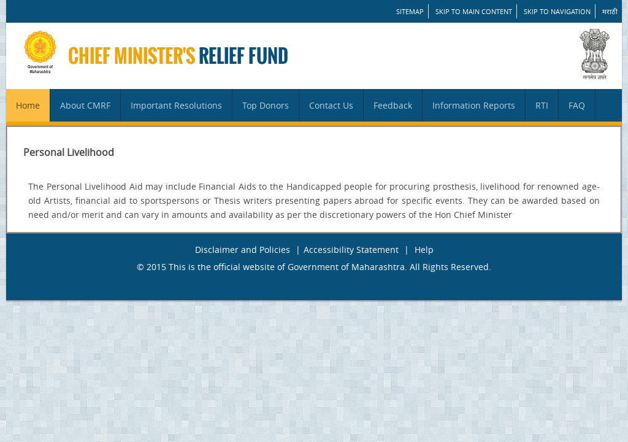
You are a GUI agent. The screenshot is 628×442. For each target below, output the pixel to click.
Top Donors (265, 105)
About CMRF (85, 105)
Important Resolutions (176, 105)
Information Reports (473, 105)
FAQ (577, 105)
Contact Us (331, 105)
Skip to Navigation (557, 11)
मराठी (610, 11)
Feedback (392, 105)
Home (28, 105)
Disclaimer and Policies (242, 249)
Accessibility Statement (351, 249)
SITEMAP (410, 11)
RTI (541, 105)
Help (424, 249)
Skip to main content (473, 11)
